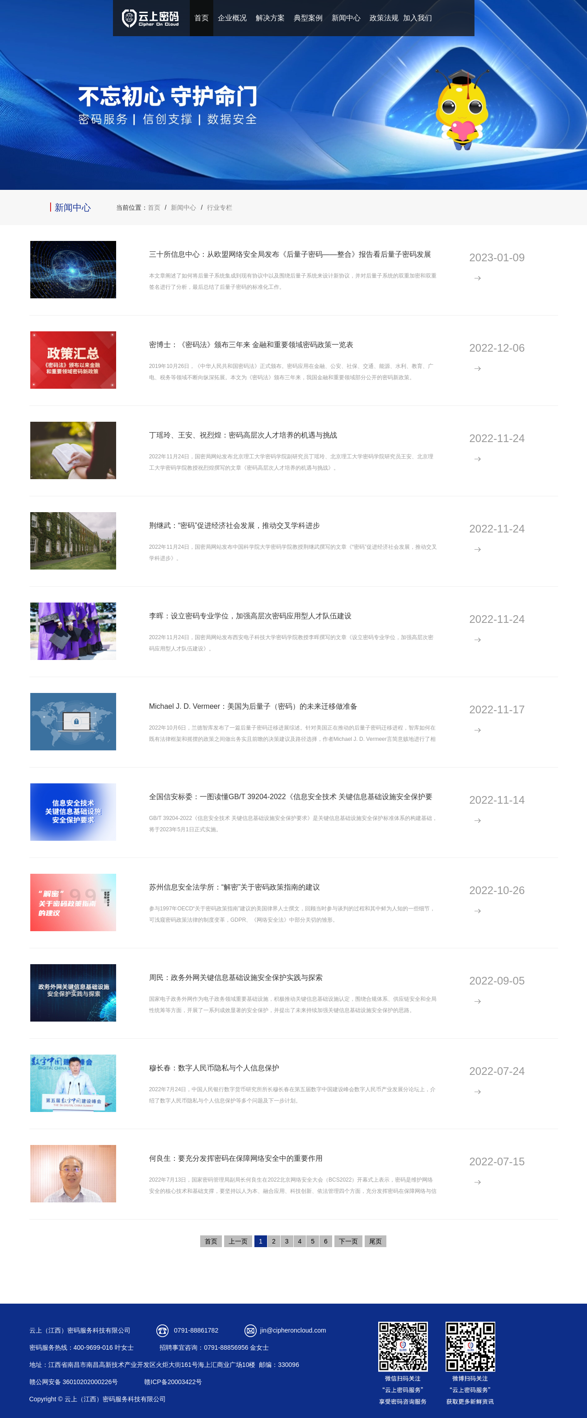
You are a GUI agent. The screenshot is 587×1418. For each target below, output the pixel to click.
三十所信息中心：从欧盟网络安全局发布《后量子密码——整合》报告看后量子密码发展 (290, 254)
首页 (201, 18)
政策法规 (384, 18)
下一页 (348, 1241)
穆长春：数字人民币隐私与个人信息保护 (214, 1068)
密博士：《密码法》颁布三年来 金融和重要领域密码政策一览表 (251, 345)
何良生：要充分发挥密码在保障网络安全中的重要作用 (236, 1158)
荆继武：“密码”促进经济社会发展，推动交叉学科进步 (234, 525)
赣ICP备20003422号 (173, 1381)
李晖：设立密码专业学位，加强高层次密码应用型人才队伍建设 (250, 616)
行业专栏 (219, 207)
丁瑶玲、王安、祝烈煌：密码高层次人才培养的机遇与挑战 (243, 435)
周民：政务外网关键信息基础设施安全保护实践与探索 (236, 977)
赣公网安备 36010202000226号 (73, 1381)
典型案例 (308, 18)
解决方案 (270, 18)
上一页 (238, 1241)
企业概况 (232, 18)
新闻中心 (346, 18)
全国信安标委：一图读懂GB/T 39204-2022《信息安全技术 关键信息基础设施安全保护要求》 (290, 801)
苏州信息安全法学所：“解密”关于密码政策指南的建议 (234, 887)
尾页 (375, 1241)
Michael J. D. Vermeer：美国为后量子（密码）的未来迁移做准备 (253, 706)
